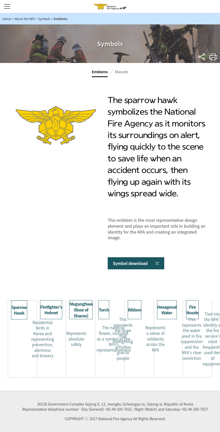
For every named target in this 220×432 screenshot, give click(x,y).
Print (213, 57)
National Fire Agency (110, 6)
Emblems (100, 71)
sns (202, 57)
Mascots (121, 71)
